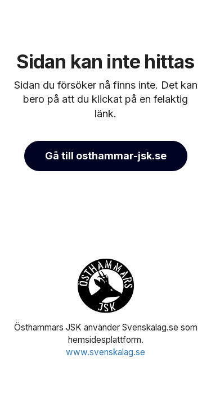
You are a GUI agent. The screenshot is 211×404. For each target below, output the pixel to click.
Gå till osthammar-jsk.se (106, 156)
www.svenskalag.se (105, 352)
